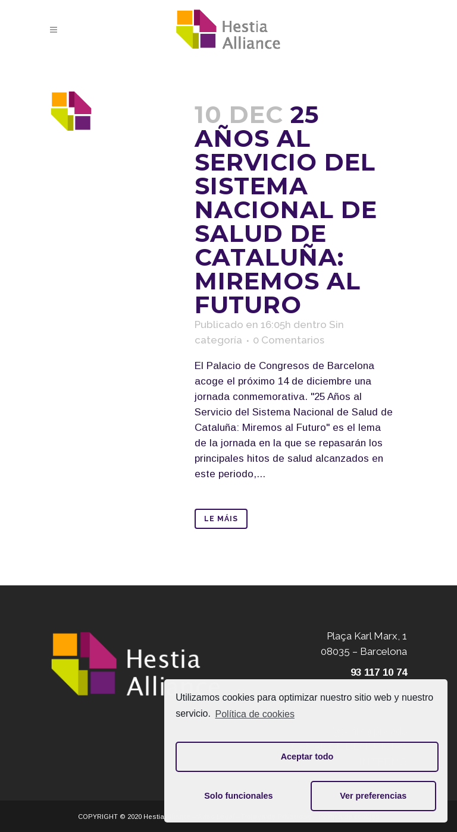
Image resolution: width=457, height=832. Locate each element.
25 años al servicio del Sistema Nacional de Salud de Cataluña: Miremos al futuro (286, 209)
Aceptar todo (307, 756)
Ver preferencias (373, 796)
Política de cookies (255, 714)
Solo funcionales (238, 796)
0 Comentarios (288, 340)
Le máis (221, 519)
